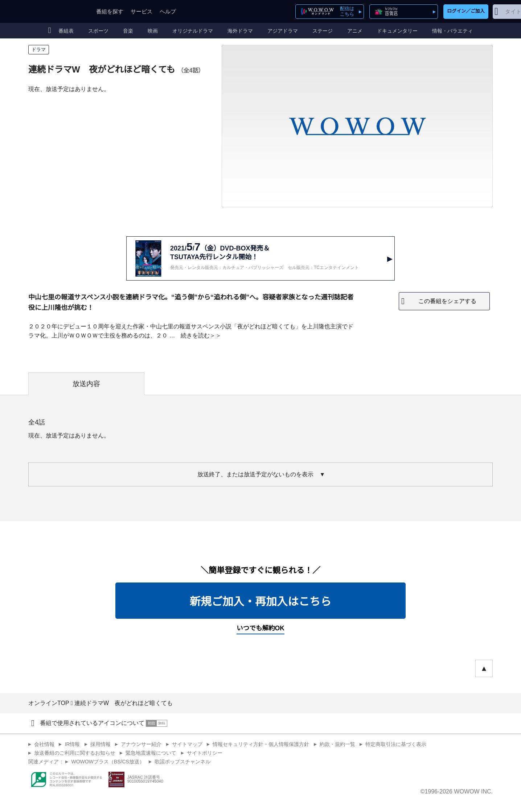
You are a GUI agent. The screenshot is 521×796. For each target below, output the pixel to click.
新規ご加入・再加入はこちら (260, 602)
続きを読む (195, 335)
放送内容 (86, 383)
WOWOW (54, 11)
